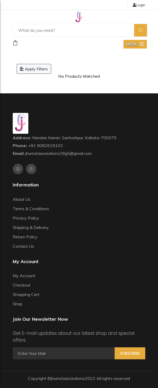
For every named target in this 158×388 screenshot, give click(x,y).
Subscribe (130, 353)
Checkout (21, 285)
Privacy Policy (26, 218)
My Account (24, 275)
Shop (17, 303)
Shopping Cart (26, 294)
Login (139, 5)
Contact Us (23, 246)
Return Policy (25, 236)
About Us (21, 199)
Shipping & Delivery (31, 227)
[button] (135, 44)
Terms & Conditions (31, 208)
